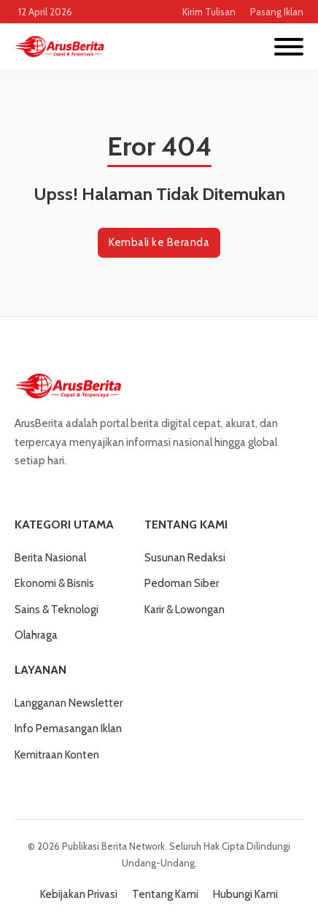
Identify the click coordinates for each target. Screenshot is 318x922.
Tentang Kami (165, 894)
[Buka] (288, 46)
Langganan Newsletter (69, 703)
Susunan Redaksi (184, 557)
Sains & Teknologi (56, 609)
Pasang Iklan (276, 12)
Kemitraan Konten (57, 754)
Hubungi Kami (245, 894)
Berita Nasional (50, 557)
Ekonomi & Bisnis (54, 583)
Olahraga (36, 635)
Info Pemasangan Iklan (68, 728)
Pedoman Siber (181, 583)
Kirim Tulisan (209, 12)
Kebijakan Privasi (78, 894)
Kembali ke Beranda (159, 242)
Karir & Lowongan (184, 609)
